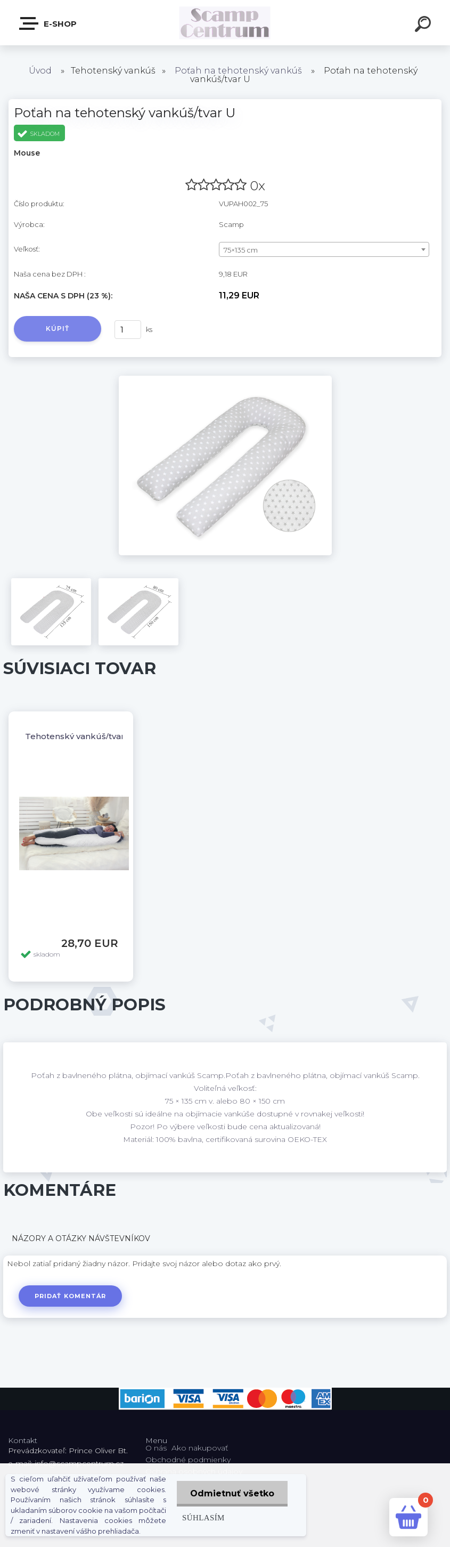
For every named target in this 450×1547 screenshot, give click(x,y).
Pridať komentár (71, 1296)
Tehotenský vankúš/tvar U (79, 736)
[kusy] (127, 329)
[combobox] (324, 249)
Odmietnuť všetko (232, 1493)
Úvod (40, 71)
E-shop (48, 23)
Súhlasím (203, 1517)
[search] (424, 25)
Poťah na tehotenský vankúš (238, 71)
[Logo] (225, 22)
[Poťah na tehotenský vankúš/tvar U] (225, 379)
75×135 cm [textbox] (241, 250)
